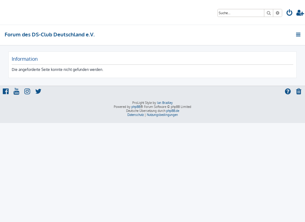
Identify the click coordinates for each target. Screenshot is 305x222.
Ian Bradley (165, 103)
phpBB (135, 107)
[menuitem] (289, 13)
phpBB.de (172, 111)
